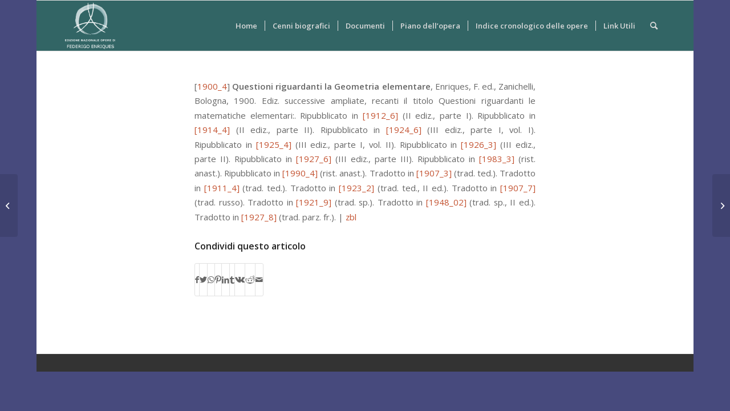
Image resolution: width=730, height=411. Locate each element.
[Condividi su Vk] (240, 280)
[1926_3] (478, 144)
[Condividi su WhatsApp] (211, 280)
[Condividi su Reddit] (250, 280)
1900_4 (212, 86)
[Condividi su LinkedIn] (225, 280)
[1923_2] (356, 188)
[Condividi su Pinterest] (218, 280)
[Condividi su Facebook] (197, 280)
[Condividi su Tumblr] (232, 280)
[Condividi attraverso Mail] (259, 280)
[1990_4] (300, 173)
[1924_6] (403, 129)
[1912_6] (380, 115)
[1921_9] (313, 202)
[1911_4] (222, 188)
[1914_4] (212, 129)
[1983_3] (496, 158)
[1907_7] (518, 188)
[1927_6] (313, 158)
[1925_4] (273, 144)
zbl (351, 217)
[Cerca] (654, 26)
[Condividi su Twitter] (203, 280)
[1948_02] (446, 202)
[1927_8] (259, 217)
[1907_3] (434, 173)
